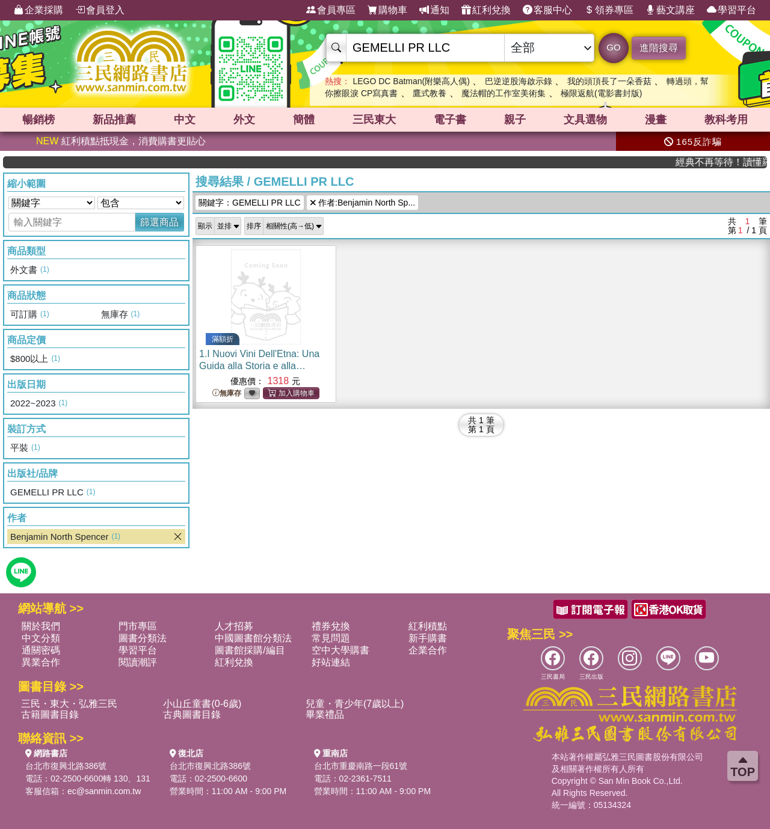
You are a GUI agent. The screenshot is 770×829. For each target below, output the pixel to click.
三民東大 (374, 120)
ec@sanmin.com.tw (104, 791)
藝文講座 (670, 10)
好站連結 (331, 662)
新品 (114, 120)
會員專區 (331, 10)
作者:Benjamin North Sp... (362, 202)
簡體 (304, 120)
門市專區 (138, 626)
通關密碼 (41, 650)
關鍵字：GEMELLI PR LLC (250, 202)
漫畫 (656, 120)
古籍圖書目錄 (50, 714)
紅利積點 (427, 626)
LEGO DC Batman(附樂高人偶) (411, 81)
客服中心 (547, 10)
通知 (434, 10)
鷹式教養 (429, 93)
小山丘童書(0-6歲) (202, 704)
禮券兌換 (331, 626)
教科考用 (726, 120)
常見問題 (331, 638)
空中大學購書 (340, 650)
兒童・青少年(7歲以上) (355, 704)
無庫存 (226, 393)
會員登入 (100, 10)
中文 (185, 120)
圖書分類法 (143, 638)
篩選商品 (159, 222)
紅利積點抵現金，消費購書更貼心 (121, 141)
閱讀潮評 (138, 662)
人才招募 (234, 626)
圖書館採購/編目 (250, 650)
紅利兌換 (486, 10)
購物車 (387, 10)
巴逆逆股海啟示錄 (518, 81)
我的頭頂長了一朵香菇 (609, 81)
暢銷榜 (38, 120)
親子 (515, 120)
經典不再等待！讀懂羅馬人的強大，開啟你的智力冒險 (732, 162)
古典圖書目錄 (192, 714)
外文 (244, 120)
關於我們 (41, 626)
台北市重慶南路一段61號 (361, 766)
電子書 (450, 120)
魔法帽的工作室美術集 (503, 93)
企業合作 (427, 650)
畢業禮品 (325, 714)
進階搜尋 (658, 48)
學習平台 (731, 10)
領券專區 (608, 10)
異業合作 (41, 662)
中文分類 (41, 638)
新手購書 (427, 638)
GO (613, 47)
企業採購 (38, 10)
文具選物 (585, 120)
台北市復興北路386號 (65, 766)
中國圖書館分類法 (253, 638)
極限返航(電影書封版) (601, 93)
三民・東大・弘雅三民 (69, 704)
